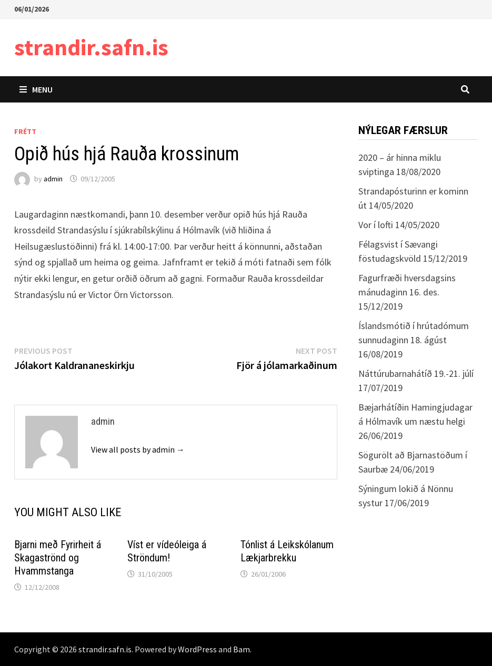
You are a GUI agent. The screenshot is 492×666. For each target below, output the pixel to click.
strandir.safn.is (91, 47)
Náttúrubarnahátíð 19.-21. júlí (416, 373)
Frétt (25, 131)
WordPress (197, 649)
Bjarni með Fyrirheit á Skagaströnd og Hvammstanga (57, 557)
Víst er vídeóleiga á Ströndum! (166, 551)
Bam (241, 649)
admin (53, 178)
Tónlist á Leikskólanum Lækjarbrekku (287, 551)
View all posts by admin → (138, 449)
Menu (36, 89)
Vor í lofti (375, 225)
